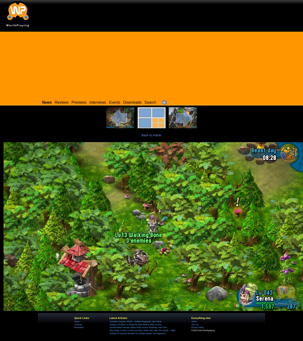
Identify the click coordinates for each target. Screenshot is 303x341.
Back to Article (151, 135)
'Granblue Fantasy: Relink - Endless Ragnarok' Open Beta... (136, 321)
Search (150, 102)
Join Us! (195, 324)
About (194, 321)
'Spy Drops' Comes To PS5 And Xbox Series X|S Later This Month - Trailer (143, 330)
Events (114, 102)
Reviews (62, 102)
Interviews (97, 102)
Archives (78, 324)
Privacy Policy (197, 327)
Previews (79, 102)
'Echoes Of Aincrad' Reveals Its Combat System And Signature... (138, 333)
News (76, 321)
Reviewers (79, 327)
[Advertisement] (151, 64)
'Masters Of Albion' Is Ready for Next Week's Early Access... (136, 324)
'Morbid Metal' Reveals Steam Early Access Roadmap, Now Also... (139, 327)
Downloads (132, 102)
